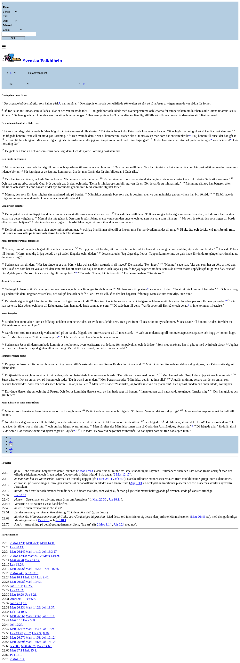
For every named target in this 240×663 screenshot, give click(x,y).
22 (10, 444)
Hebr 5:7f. (29, 620)
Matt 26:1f (32, 543)
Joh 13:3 (47, 551)
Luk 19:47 (16, 633)
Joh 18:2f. (48, 629)
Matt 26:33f (17, 607)
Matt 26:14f (17, 551)
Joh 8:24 (119, 524)
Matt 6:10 (16, 620)
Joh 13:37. (48, 607)
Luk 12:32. (17, 590)
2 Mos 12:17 (122, 474)
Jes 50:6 (15, 646)
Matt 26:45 (198, 516)
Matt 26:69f (17, 641)
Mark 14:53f (33, 637)
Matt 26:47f (17, 629)
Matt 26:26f (17, 568)
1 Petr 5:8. (29, 599)
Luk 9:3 (15, 611)
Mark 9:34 (29, 577)
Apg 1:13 (136, 483)
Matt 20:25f (17, 581)
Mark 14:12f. (51, 556)
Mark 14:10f (33, 551)
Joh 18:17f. (49, 641)
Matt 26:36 (99, 499)
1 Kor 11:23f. (50, 568)
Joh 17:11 (16, 603)
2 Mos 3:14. (17, 659)
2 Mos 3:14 (104, 524)
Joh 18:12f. (49, 637)
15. (25, 603)
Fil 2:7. (28, 586)
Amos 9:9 (16, 599)
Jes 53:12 (20, 495)
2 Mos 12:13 (85, 471)
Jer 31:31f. (31, 573)
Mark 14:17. (32, 560)
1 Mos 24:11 (104, 478)
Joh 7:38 (37, 633)
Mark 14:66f (33, 641)
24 (11, 451)
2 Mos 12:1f (17, 543)
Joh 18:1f (114, 499)
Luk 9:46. (43, 577)
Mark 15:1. (30, 650)
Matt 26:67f (28, 646)
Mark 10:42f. (34, 581)
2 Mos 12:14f (18, 556)
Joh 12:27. (16, 624)
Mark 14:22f (33, 568)
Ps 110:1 (60, 520)
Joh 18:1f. (48, 616)
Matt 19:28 (17, 594)
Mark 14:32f (33, 616)
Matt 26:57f (17, 637)
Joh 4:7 (119, 478)
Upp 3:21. (31, 594)
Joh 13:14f (16, 586)
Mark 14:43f (33, 629)
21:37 (27, 633)
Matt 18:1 (16, 577)
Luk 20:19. (17, 547)
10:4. (24, 611)
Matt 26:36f (17, 616)
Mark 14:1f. (47, 543)
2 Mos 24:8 (17, 573)
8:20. (46, 633)
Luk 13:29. (17, 564)
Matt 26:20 (17, 560)
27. (56, 551)
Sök (13, 38)
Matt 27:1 (16, 650)
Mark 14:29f (33, 607)
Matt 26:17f (35, 556)
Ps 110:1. (15, 654)
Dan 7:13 (43, 520)
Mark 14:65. (44, 646)
